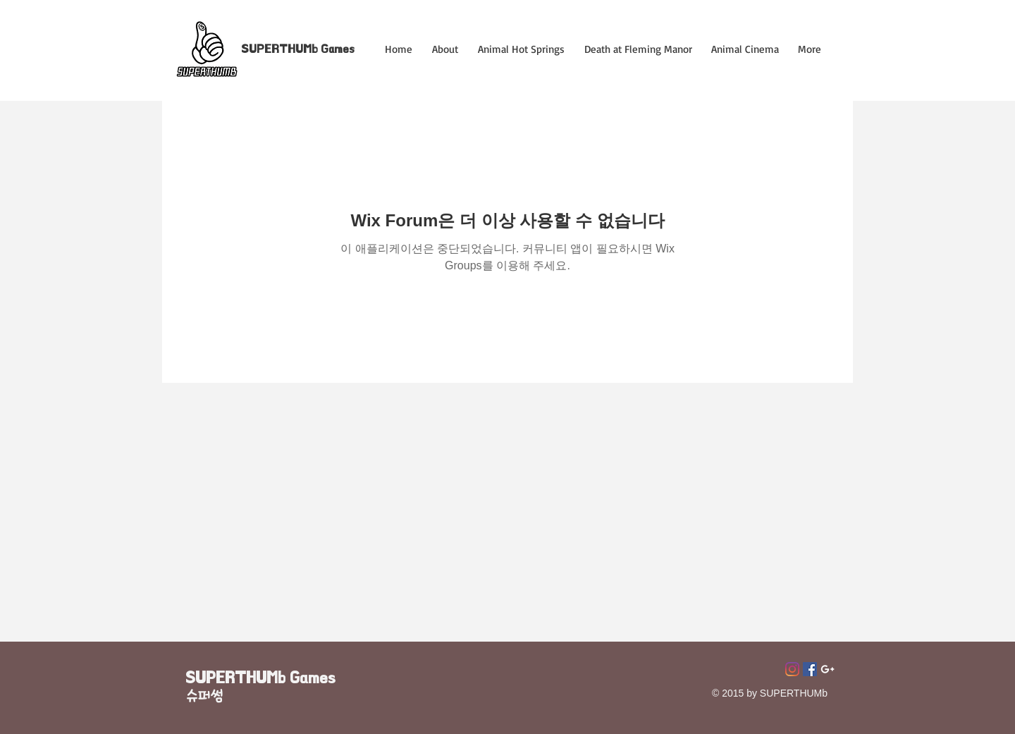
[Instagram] (792, 669)
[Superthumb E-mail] (827, 669)
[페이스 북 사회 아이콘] (810, 669)
